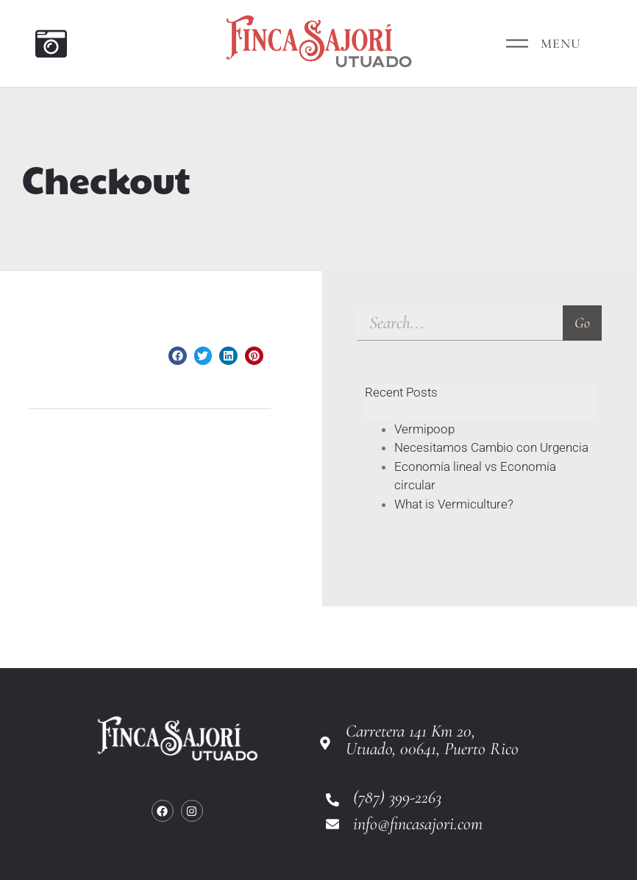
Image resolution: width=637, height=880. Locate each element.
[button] (177, 356)
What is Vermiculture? (453, 504)
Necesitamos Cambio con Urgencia (491, 447)
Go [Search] (582, 323)
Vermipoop (424, 429)
